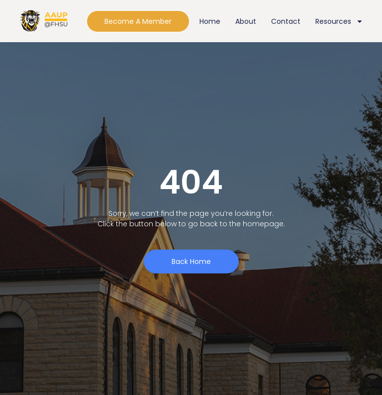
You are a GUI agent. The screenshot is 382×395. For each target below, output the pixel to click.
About (245, 21)
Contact (285, 21)
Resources (339, 21)
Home (209, 21)
